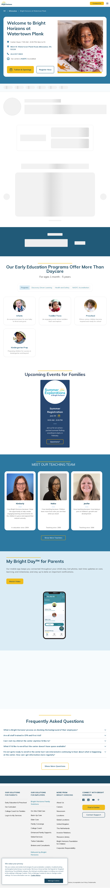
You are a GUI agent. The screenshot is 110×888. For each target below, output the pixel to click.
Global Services (37, 837)
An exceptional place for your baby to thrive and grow (19, 320)
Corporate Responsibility (66, 848)
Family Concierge (37, 824)
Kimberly (20, 504)
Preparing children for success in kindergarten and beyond (19, 352)
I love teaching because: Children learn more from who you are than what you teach (53, 511)
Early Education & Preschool (16, 803)
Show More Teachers (53, 538)
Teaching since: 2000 (53, 528)
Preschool (90, 316)
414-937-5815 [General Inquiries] (16, 54)
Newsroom (61, 811)
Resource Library (63, 837)
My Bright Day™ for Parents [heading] (35, 561)
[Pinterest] (98, 800)
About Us (60, 803)
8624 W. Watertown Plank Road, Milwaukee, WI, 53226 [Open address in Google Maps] (31, 48)
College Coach (36, 828)
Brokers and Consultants (40, 846)
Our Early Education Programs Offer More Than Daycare (55, 269)
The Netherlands (63, 828)
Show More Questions (55, 766)
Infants (19, 316)
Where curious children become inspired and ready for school (90, 320)
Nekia (53, 504)
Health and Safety (62, 288)
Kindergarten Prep (19, 348)
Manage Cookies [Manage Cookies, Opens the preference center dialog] (53, 881)
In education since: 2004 (20, 528)
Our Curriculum (10, 807)
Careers (60, 807)
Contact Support (93, 815)
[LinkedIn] (88, 800)
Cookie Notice (67, 882)
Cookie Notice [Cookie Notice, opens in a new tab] (35, 875)
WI (4, 11)
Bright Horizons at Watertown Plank (33, 11)
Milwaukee (13, 11)
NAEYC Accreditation (80, 288)
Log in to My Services (13, 816)
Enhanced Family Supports (41, 833)
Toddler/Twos (55, 316)
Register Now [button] (45, 69)
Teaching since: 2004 (86, 528)
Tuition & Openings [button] (20, 69)
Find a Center (94, 807)
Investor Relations (64, 833)
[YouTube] (93, 800)
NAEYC (24, 59)
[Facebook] (83, 800)
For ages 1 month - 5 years (55, 276)
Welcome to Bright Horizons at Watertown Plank (26, 28)
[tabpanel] (55, 414)
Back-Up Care (36, 815)
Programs (24, 288)
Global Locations (63, 820)
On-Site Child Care (38, 811)
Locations (60, 816)
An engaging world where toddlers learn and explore (55, 320)
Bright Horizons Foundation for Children (67, 842)
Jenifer (87, 504)
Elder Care (35, 820)
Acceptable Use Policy (80, 882)
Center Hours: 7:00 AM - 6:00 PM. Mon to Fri (27, 42)
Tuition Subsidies (37, 841)
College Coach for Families (15, 811)
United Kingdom (63, 824)
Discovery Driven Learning (41, 288)
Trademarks (92, 882)
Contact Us (97, 3)
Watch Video (15, 582)
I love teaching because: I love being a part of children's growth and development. (86, 511)
